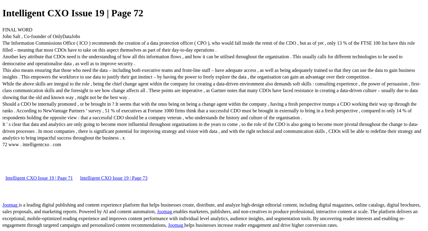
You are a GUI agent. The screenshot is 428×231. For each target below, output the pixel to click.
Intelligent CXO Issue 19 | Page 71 (39, 178)
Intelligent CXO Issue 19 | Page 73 (114, 178)
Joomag (10, 204)
